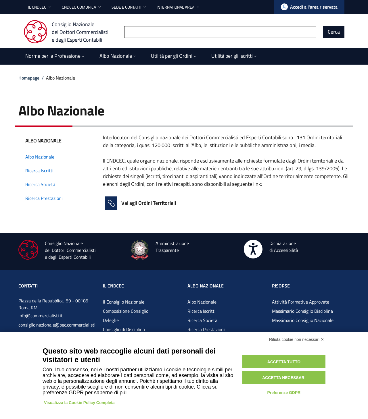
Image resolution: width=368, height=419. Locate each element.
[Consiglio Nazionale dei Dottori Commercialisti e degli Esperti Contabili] (69, 32)
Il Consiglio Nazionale (123, 301)
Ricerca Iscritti (201, 311)
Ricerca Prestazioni (206, 329)
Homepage (28, 77)
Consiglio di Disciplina (124, 329)
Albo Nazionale (201, 301)
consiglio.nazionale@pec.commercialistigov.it (56, 329)
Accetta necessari (284, 377)
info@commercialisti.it (40, 315)
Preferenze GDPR (283, 392)
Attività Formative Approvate (300, 301)
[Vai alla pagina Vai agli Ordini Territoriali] (226, 203)
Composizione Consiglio (125, 311)
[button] (40, 7)
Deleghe (111, 320)
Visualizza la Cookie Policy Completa (79, 402)
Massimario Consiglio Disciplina (302, 311)
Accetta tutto (284, 362)
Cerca (334, 32)
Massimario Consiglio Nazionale (303, 320)
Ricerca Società (202, 320)
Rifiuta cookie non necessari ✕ (296, 339)
